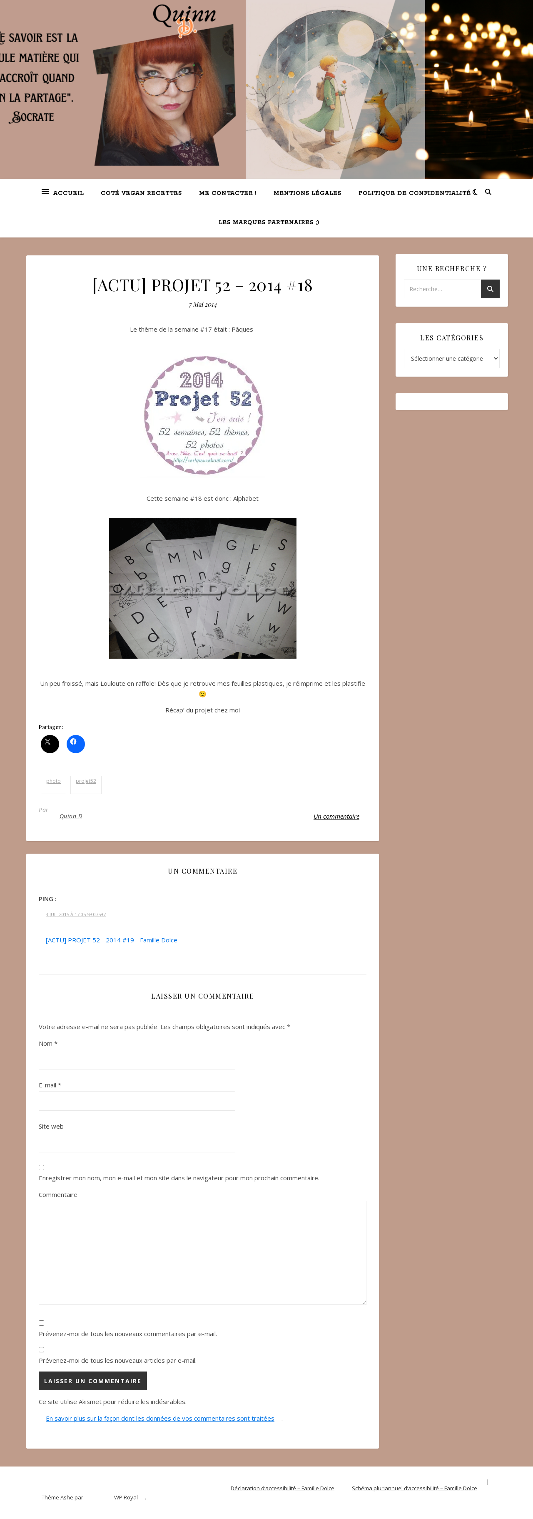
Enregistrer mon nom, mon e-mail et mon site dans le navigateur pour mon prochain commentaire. (179, 1178)
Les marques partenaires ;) (269, 222)
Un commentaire (336, 816)
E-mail (50, 1085)
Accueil (68, 193)
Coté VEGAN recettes (141, 193)
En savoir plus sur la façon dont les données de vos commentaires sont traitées (160, 1418)
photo (53, 780)
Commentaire (58, 1194)
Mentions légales (307, 193)
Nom (48, 1043)
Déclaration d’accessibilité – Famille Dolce (282, 1488)
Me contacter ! (228, 193)
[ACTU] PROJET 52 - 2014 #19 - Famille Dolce (111, 940)
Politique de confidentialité (415, 193)
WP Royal (126, 1497)
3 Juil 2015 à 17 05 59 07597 (76, 914)
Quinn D (71, 816)
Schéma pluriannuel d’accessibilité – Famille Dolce (414, 1488)
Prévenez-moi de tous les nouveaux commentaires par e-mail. (128, 1333)
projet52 (86, 780)
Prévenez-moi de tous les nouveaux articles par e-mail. (118, 1360)
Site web (51, 1126)
